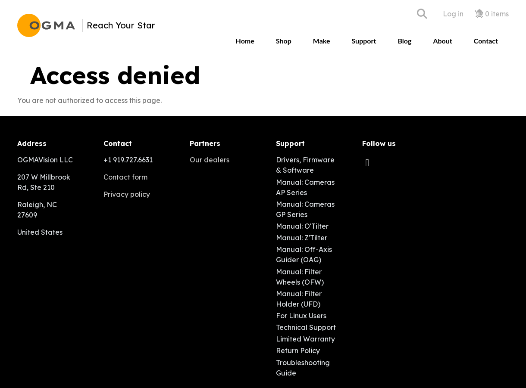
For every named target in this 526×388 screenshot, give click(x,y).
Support (363, 41)
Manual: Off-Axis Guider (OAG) (304, 254)
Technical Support (306, 327)
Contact (486, 41)
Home (245, 41)
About (442, 41)
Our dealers (209, 159)
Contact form (125, 177)
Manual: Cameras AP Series (305, 187)
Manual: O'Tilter (302, 226)
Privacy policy (126, 194)
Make (321, 41)
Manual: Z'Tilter (301, 237)
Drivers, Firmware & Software (305, 164)
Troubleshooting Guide (303, 367)
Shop (283, 41)
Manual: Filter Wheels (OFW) (300, 276)
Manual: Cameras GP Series (305, 209)
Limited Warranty (305, 339)
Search (422, 14)
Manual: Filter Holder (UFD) (299, 298)
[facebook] (369, 162)
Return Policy (298, 350)
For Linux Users (301, 315)
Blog (404, 41)
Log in (453, 13)
